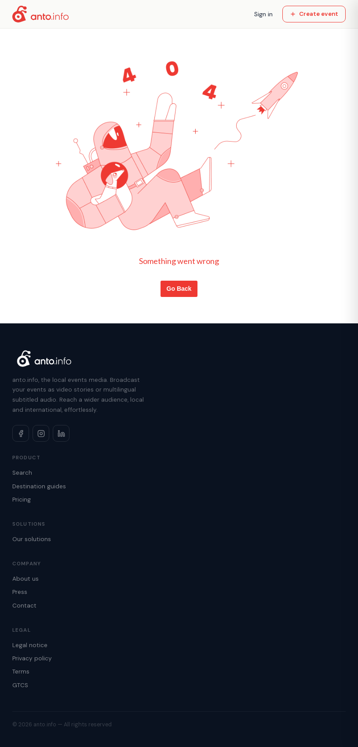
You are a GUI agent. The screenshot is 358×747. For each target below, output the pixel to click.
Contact (24, 605)
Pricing (21, 499)
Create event (314, 14)
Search (22, 472)
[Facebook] (20, 433)
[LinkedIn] (61, 433)
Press (19, 592)
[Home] (40, 14)
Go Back (179, 288)
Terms (20, 671)
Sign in (263, 14)
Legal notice (29, 645)
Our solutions (31, 539)
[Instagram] (41, 433)
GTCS (20, 685)
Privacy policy (32, 658)
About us (25, 578)
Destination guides (39, 486)
